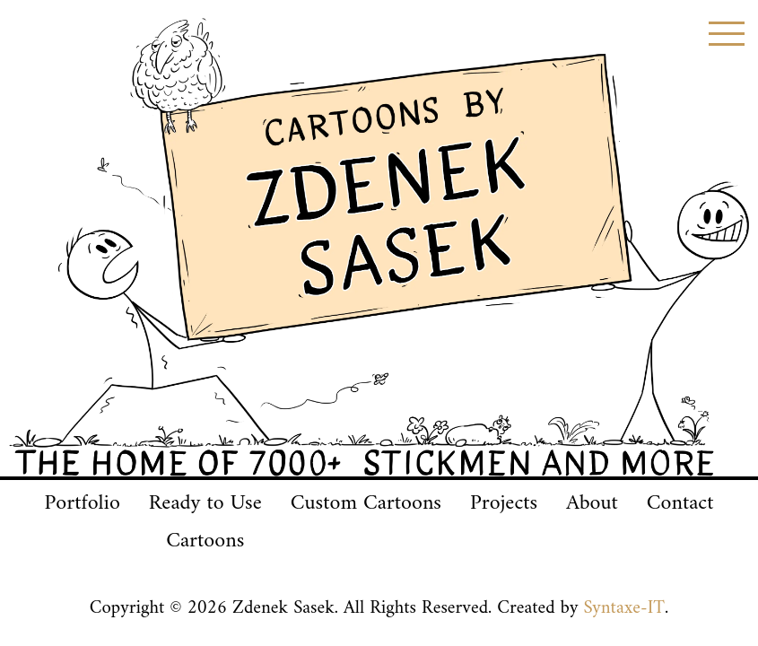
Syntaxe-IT (624, 608)
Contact (680, 503)
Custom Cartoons (366, 503)
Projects (503, 503)
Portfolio (81, 503)
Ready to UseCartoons (205, 522)
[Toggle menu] (727, 33)
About (592, 503)
